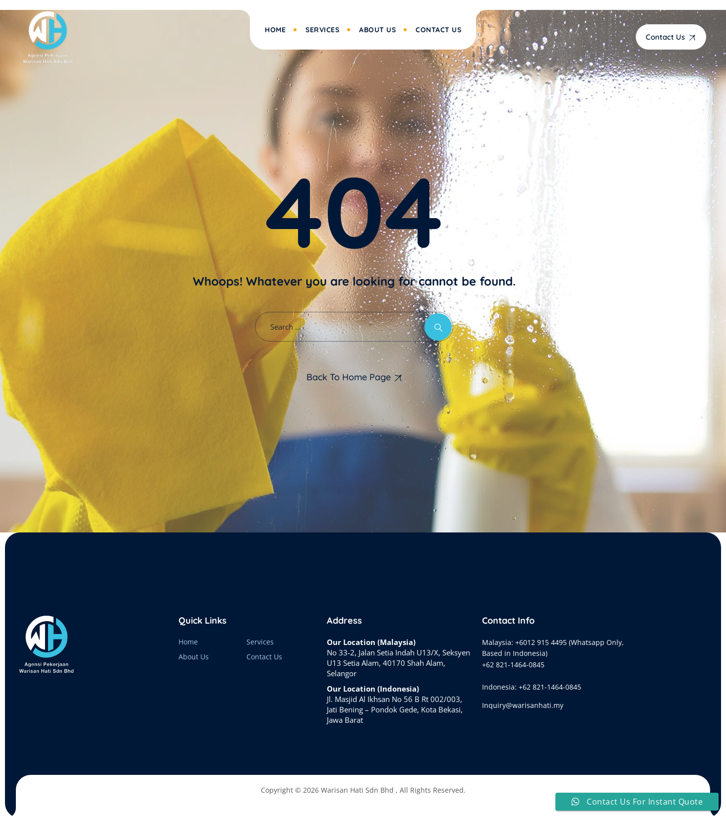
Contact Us (438, 29)
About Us (377, 29)
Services (322, 29)
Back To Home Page (348, 377)
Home (275, 29)
